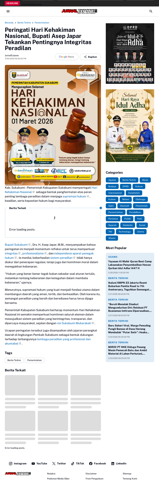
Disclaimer (91, 473)
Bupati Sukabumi (16, 244)
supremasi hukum (74, 196)
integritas (11, 253)
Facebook (97, 464)
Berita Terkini (14, 360)
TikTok (77, 464)
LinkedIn (118, 464)
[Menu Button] (8, 11)
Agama (113, 257)
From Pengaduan (94, 478)
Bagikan (90, 56)
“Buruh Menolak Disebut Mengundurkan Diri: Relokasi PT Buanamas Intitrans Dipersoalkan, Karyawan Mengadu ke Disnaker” (128, 308)
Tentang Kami (130, 478)
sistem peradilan (61, 257)
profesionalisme (33, 253)
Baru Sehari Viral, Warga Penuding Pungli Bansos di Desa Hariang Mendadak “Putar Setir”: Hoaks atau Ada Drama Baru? (129, 329)
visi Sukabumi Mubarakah (74, 323)
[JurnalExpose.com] (18, 474)
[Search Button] (151, 11)
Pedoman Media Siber (58, 478)
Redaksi (51, 473)
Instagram (17, 464)
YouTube (39, 464)
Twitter (59, 464)
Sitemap (127, 473)
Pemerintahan (34, 360)
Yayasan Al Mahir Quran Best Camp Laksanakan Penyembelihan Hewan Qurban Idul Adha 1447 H (130, 265)
